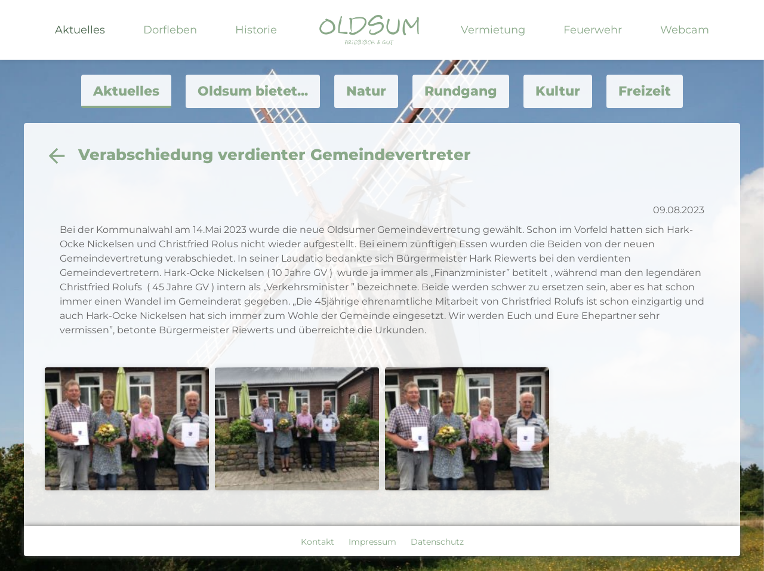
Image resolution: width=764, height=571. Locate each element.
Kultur (557, 91)
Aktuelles (80, 29)
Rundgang (460, 91)
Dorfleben (170, 29)
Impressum (372, 541)
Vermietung (493, 29)
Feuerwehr (592, 29)
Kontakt (317, 541)
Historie (256, 29)
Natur (366, 91)
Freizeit (644, 91)
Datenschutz (437, 541)
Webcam (684, 29)
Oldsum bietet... (253, 91)
